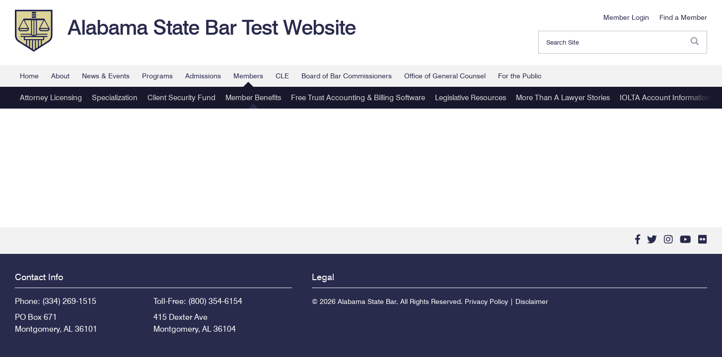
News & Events (106, 76)
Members (248, 76)
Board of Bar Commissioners (346, 76)
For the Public (519, 76)
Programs (157, 76)
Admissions (203, 76)
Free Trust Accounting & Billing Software (358, 97)
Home (29, 76)
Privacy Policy (486, 301)
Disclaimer (531, 301)
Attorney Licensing (51, 97)
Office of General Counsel (445, 76)
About (60, 76)
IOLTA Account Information (665, 97)
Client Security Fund (181, 97)
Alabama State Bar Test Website (212, 27)
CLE (282, 76)
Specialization (115, 97)
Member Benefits (253, 97)
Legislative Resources (470, 97)
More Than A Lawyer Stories (563, 97)
